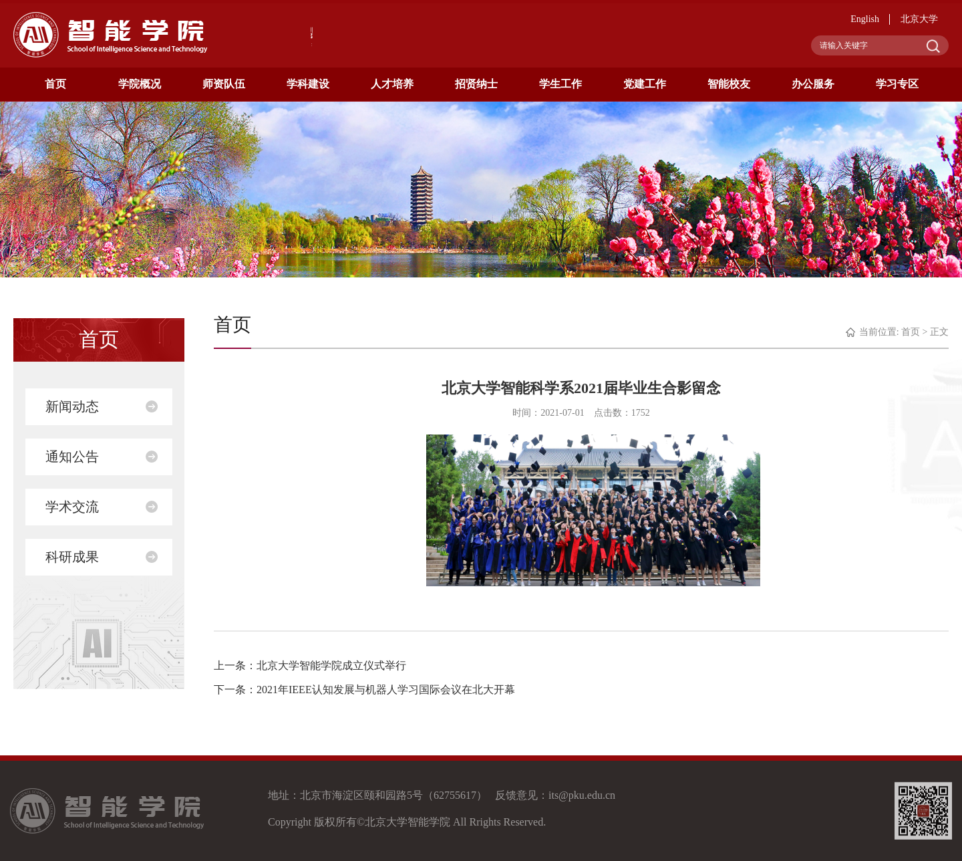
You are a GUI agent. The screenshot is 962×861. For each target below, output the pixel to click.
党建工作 (644, 84)
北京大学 (919, 19)
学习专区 (897, 84)
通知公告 (72, 456)
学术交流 (72, 506)
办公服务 (813, 84)
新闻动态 (72, 406)
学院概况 (139, 84)
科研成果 (72, 556)
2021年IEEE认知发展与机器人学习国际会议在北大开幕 (386, 689)
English (864, 19)
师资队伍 (223, 84)
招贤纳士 (476, 84)
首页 (55, 84)
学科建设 (308, 84)
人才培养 (392, 84)
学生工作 (560, 84)
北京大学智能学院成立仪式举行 (331, 665)
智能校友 (728, 84)
